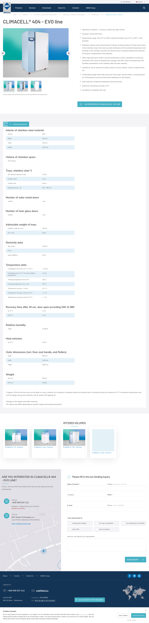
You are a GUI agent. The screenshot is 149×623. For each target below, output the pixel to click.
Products (18, 8)
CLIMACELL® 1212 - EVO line (103, 441)
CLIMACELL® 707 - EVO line (74, 438)
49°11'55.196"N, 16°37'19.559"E (45, 601)
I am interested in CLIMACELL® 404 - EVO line (102, 104)
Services (32, 8)
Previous (3, 53)
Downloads (46, 8)
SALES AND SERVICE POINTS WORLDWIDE (91, 600)
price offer (73, 530)
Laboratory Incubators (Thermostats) (74, 14)
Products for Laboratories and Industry (45, 14)
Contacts (75, 8)
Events (16, 576)
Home (14, 14)
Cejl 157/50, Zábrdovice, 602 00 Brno (26, 520)
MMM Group (90, 8)
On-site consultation (103, 524)
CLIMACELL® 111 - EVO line (16, 438)
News (5, 576)
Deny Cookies (123, 615)
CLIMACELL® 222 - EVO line (45, 438)
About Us (61, 8)
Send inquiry (132, 559)
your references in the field (132, 524)
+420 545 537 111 (20, 502)
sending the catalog (76, 524)
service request (101, 530)
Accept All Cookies (138, 615)
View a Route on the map (21, 524)
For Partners (126, 2)
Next (68, 53)
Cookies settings (83, 614)
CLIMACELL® (95, 14)
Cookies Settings (131, 620)
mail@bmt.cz (42, 590)
